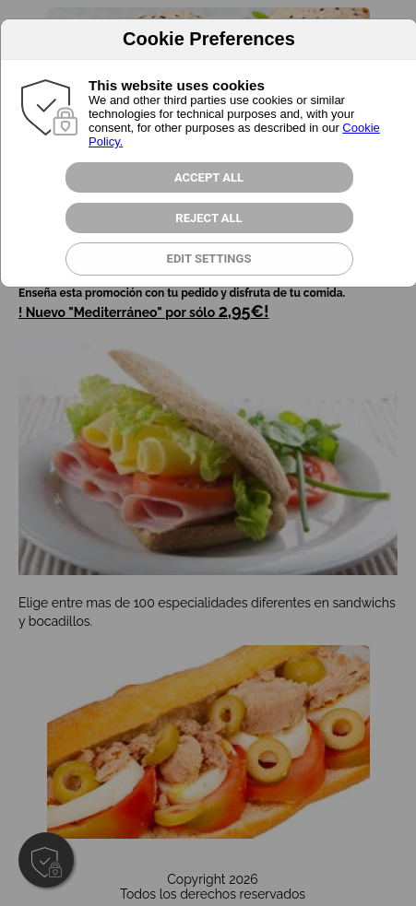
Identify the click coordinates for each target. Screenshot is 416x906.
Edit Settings (209, 258)
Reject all (208, 218)
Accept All (209, 177)
